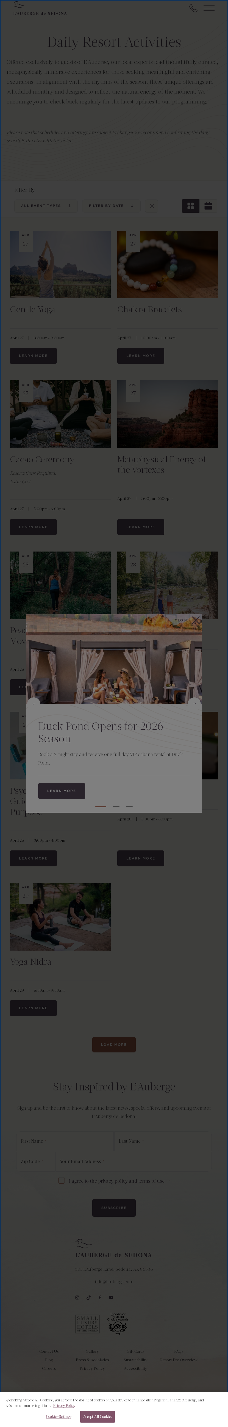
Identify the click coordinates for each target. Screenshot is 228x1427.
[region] (114, 1409)
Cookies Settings (58, 1417)
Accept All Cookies (97, 1417)
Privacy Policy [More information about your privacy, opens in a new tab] (64, 1406)
